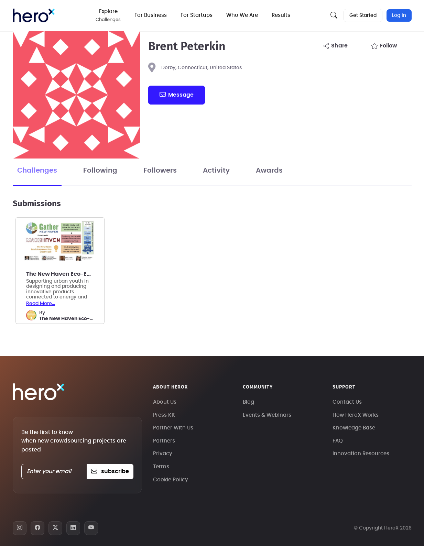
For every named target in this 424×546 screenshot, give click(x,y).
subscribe (110, 471)
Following (100, 170)
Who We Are (242, 15)
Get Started (363, 15)
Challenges (37, 170)
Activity (216, 170)
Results (281, 15)
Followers (160, 170)
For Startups (197, 15)
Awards (269, 170)
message (176, 94)
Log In (399, 15)
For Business (150, 15)
